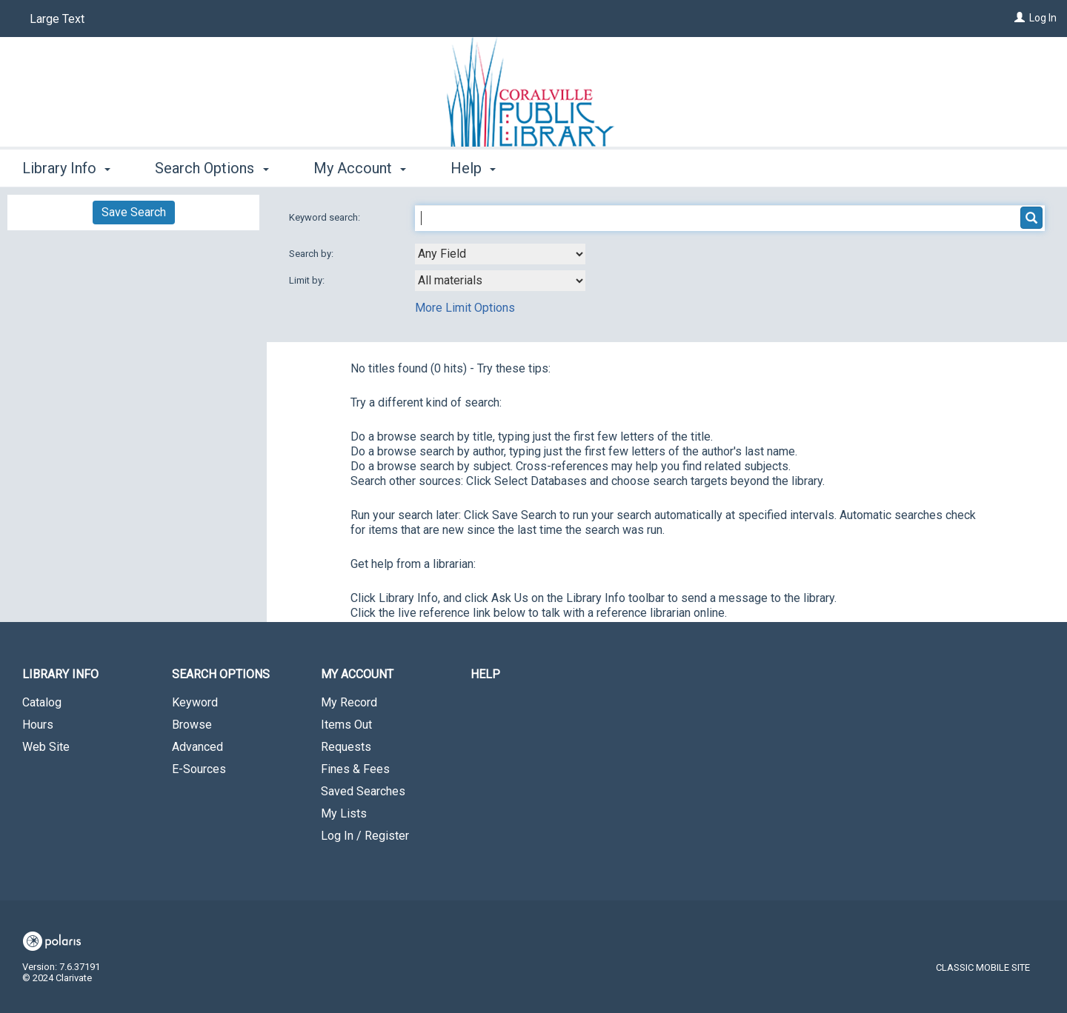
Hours (37, 725)
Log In (1043, 18)
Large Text (57, 19)
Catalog (42, 702)
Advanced (197, 747)
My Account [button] (359, 168)
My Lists (344, 813)
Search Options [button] (211, 168)
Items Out (346, 725)
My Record (349, 702)
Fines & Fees (355, 769)
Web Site (46, 747)
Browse (192, 725)
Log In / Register (365, 836)
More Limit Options (465, 308)
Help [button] (473, 168)
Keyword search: (325, 217)
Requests (346, 747)
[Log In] (1019, 18)
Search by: (312, 253)
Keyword (195, 702)
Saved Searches (363, 791)
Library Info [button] (66, 168)
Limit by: (308, 280)
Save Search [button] (134, 212)
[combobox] (500, 254)
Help (485, 674)
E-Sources (199, 769)
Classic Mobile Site (983, 967)
